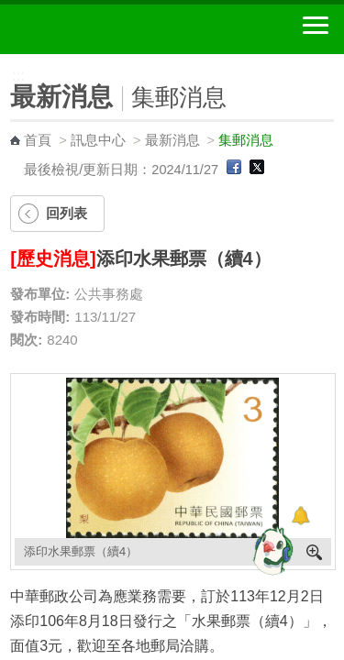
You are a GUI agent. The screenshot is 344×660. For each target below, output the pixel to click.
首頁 (37, 140)
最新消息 (172, 140)
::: (6, 62)
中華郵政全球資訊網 (115, 29)
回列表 (66, 213)
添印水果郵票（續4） (81, 551)
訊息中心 (98, 140)
